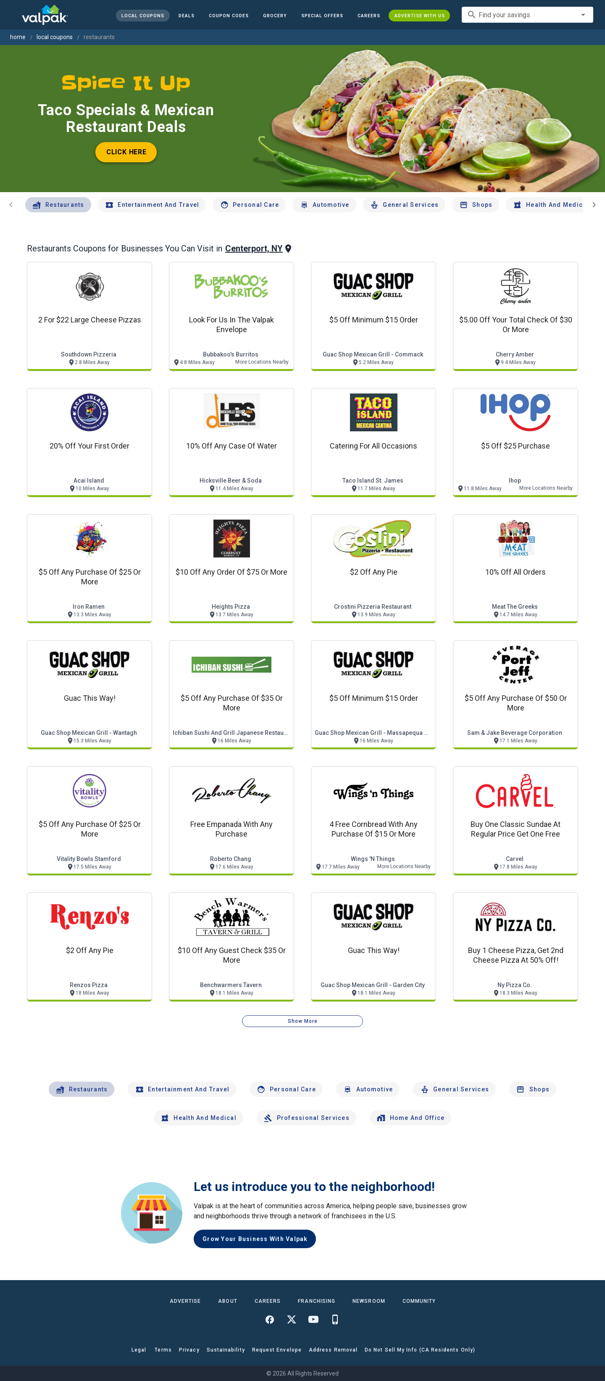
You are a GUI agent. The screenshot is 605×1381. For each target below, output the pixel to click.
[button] (321, 15)
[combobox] (527, 15)
